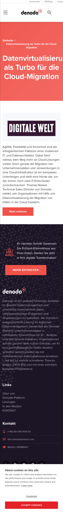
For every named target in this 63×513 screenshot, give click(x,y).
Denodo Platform (14, 397)
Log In (60, 1)
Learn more (26, 485)
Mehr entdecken (26, 270)
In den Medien (12, 406)
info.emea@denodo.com (18, 439)
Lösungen (9, 402)
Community (34, 1)
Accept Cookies (31, 505)
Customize (31, 496)
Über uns (9, 393)
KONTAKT (9, 410)
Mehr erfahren (18, 211)
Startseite (8, 40)
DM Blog (48, 1)
